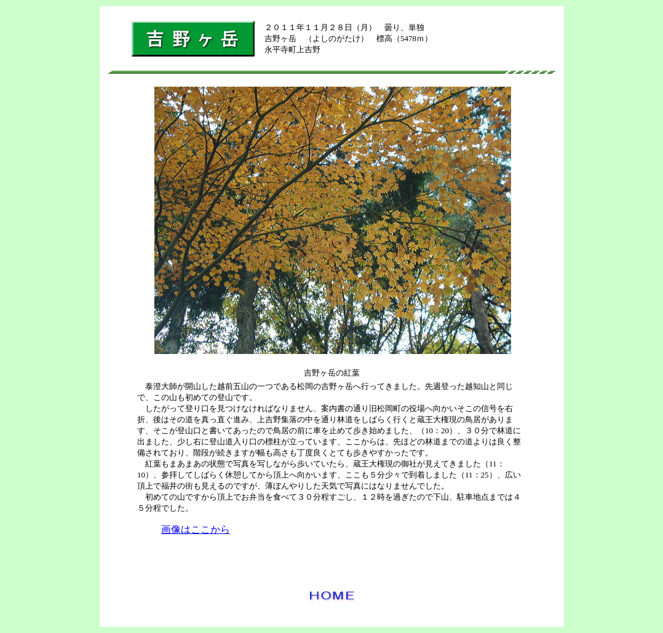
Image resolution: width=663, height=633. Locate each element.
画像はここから (195, 529)
